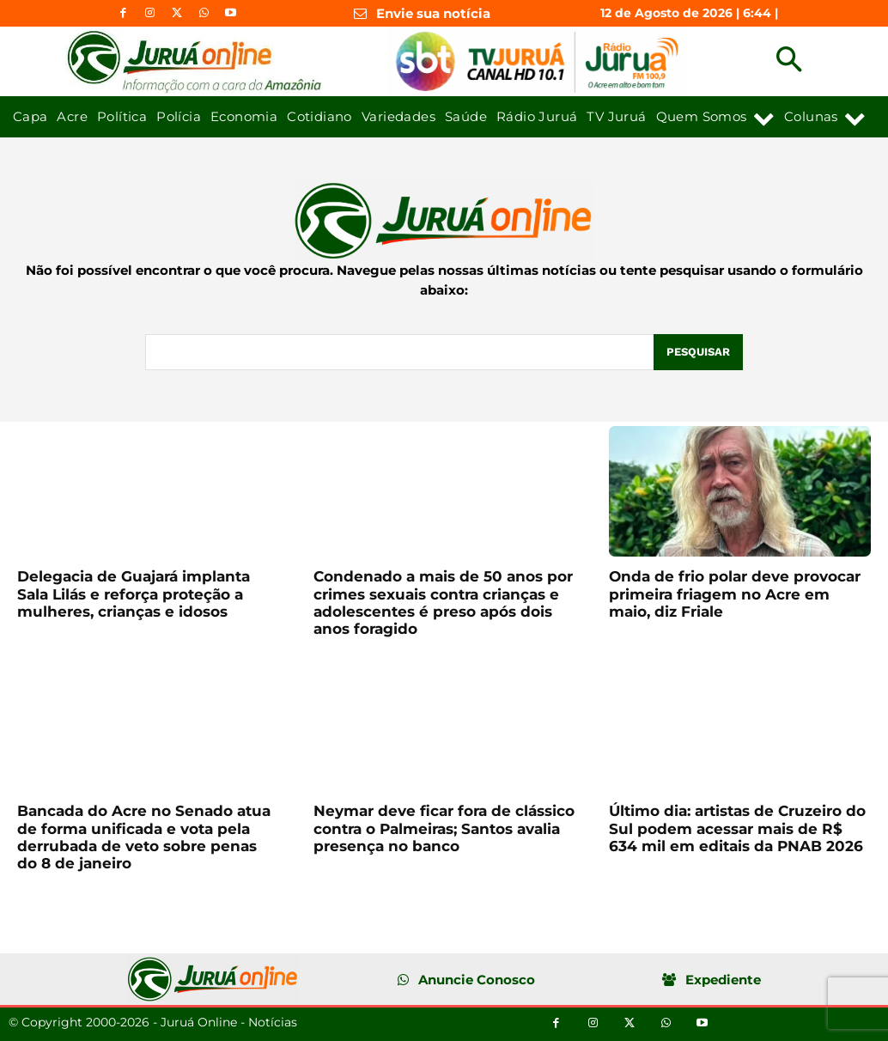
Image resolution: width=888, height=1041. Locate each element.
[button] (789, 61)
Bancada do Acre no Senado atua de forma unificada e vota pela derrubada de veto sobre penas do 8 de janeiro (144, 837)
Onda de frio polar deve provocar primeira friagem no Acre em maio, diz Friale (735, 594)
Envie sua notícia (433, 13)
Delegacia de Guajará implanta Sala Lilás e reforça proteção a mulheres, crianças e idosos (133, 594)
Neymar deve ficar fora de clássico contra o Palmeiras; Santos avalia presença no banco (444, 828)
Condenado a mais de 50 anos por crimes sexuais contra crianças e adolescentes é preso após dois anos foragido (443, 602)
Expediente (723, 979)
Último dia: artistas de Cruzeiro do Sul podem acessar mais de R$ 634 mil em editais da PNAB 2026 (737, 828)
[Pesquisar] (698, 352)
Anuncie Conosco (476, 979)
